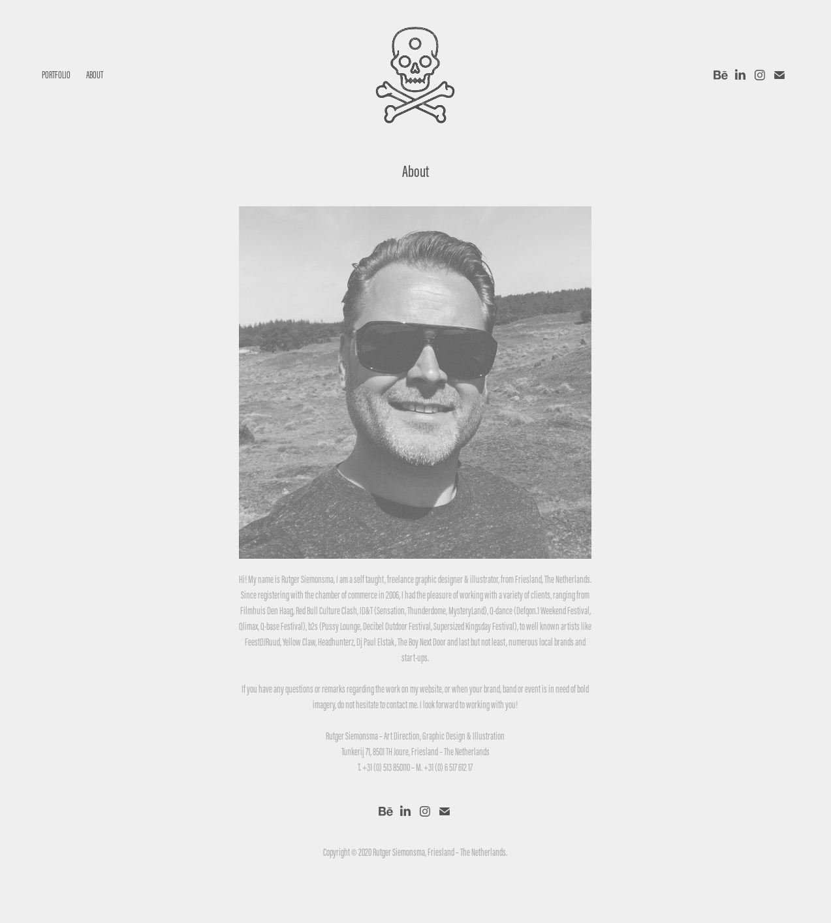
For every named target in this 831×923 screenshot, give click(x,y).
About (94, 75)
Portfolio (56, 75)
